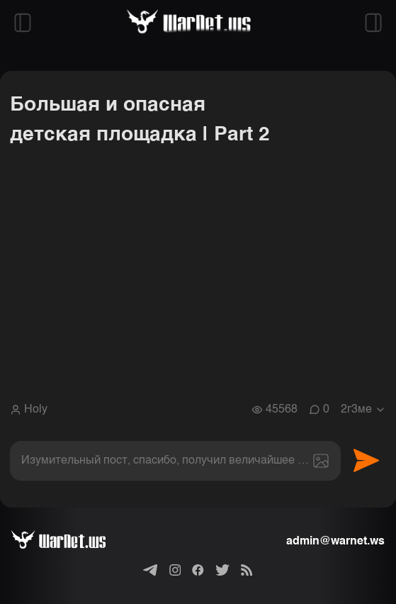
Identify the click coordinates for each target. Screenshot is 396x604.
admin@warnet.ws (335, 541)
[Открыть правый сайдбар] (373, 22)
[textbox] (175, 461)
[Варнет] (69, 541)
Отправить (366, 460)
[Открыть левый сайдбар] (22, 22)
